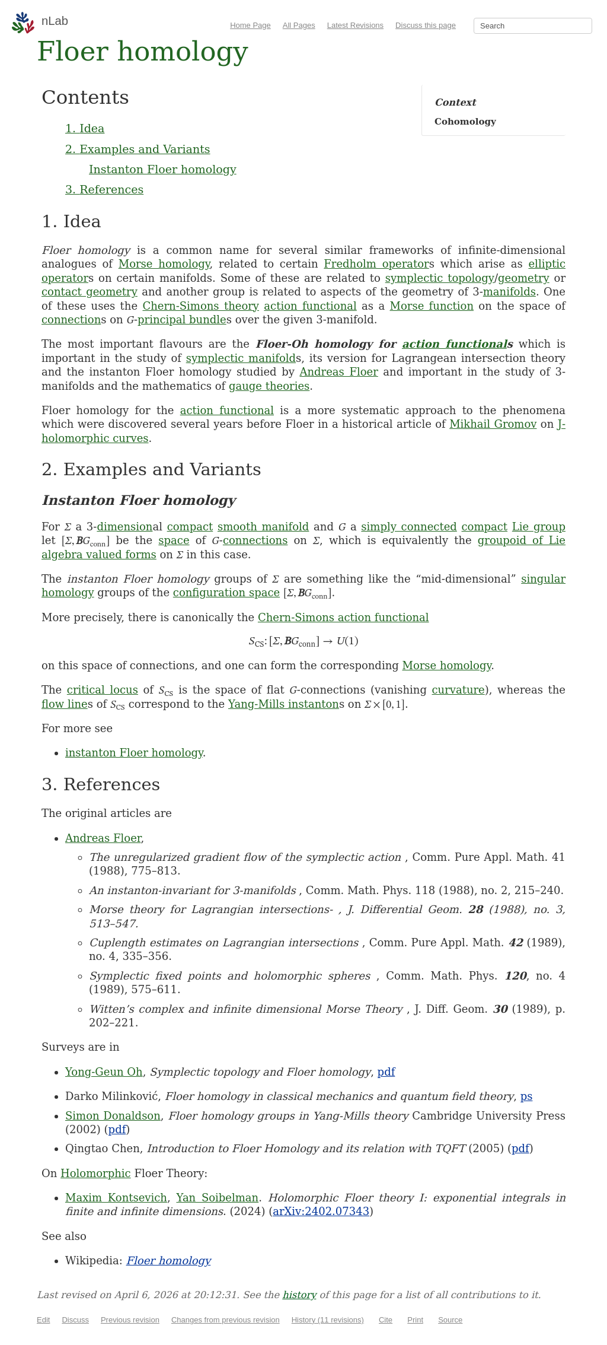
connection (71, 319)
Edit (43, 1319)
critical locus (102, 689)
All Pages (299, 25)
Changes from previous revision (225, 1319)
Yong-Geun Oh (104, 1072)
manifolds (509, 291)
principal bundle (182, 319)
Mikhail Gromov (492, 424)
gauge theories (269, 386)
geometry (524, 278)
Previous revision (130, 1319)
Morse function (432, 306)
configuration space (226, 592)
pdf (386, 1072)
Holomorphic (95, 1173)
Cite (385, 1319)
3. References (104, 189)
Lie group (539, 526)
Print (415, 1319)
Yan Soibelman (217, 1197)
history (299, 1295)
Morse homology (164, 263)
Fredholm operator (376, 263)
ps (526, 1096)
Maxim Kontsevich (116, 1197)
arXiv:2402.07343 (321, 1211)
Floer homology (168, 1260)
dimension (124, 526)
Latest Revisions (355, 25)
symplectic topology (439, 278)
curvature (458, 689)
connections (255, 540)
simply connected (408, 526)
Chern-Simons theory (200, 306)
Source (450, 1319)
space (173, 540)
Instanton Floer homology (163, 169)
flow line (64, 704)
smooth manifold (263, 526)
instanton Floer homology (134, 752)
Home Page (250, 25)
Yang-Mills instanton (283, 704)
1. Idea (84, 128)
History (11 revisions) (328, 1319)
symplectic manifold (241, 358)
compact (190, 526)
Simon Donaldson (113, 1115)
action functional (310, 306)
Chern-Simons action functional (343, 617)
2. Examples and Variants (137, 148)
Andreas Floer (338, 371)
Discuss (75, 1319)
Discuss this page (425, 25)
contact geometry (89, 291)
